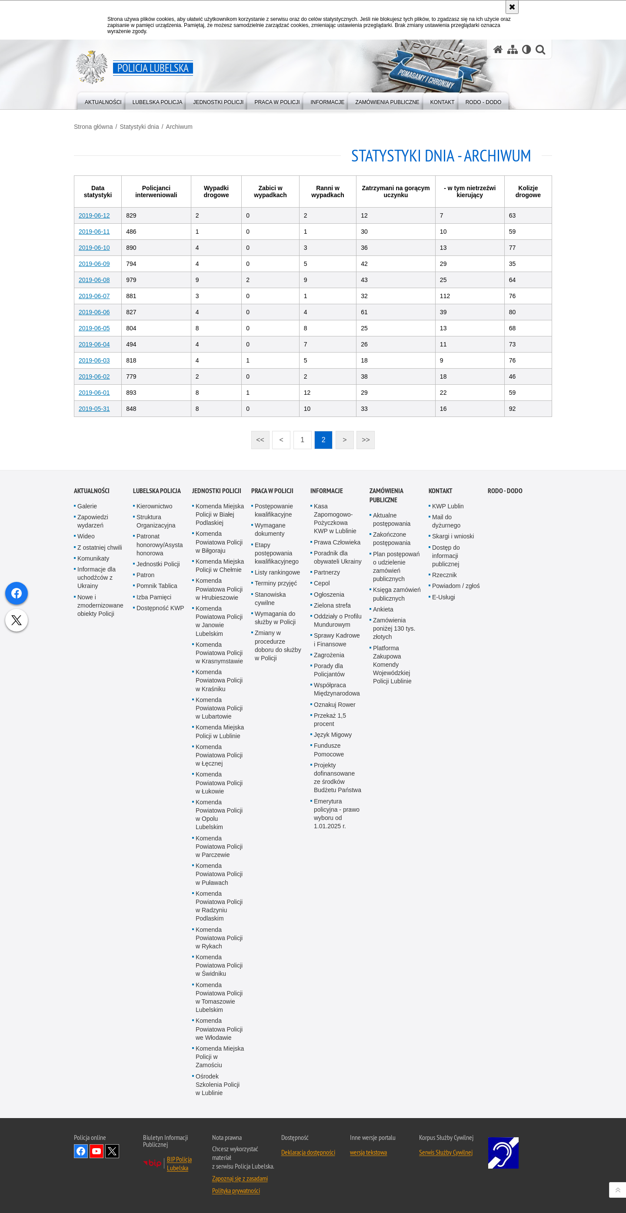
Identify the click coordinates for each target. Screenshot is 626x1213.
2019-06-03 (94, 360)
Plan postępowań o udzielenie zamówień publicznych (396, 734)
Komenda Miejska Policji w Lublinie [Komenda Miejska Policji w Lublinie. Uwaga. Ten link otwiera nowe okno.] (220, 899)
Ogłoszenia (329, 762)
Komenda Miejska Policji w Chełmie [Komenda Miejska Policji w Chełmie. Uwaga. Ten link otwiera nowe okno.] (220, 733)
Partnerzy (327, 739)
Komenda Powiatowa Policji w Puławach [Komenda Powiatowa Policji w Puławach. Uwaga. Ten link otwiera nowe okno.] (219, 1041)
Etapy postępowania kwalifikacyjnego (277, 721)
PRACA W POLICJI (272, 658)
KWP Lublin (448, 673)
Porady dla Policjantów (329, 837)
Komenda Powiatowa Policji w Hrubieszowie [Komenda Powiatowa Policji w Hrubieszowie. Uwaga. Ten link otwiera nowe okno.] (219, 756)
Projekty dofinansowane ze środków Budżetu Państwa (337, 945)
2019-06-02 (94, 376)
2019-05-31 (94, 408)
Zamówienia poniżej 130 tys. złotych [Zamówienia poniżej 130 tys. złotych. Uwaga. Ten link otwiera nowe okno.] (394, 796)
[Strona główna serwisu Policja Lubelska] (498, 49)
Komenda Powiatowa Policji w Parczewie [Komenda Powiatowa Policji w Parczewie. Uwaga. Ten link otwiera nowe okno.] (219, 1014)
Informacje (326, 658)
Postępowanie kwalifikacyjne (274, 677)
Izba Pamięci (154, 764)
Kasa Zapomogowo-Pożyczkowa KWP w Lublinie (335, 686)
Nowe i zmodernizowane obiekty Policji (100, 773)
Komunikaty (93, 725)
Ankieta (383, 776)
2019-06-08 (94, 279)
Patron (145, 742)
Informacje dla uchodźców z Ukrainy (96, 745)
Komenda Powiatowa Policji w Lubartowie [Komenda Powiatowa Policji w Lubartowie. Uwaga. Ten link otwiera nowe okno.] (219, 875)
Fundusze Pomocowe (329, 917)
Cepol (322, 750)
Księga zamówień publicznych (397, 761)
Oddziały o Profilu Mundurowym (338, 788)
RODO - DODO (505, 658)
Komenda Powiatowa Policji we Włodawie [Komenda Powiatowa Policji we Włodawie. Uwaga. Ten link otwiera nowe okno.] (219, 1196)
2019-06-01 (94, 392)
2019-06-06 (94, 312)
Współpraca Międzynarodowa (337, 856)
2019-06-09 (94, 263)
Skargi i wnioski (453, 704)
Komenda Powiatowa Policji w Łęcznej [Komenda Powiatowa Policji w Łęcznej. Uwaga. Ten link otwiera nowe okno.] (219, 922)
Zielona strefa (332, 772)
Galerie (87, 673)
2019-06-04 (94, 344)
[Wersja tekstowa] (526, 49)
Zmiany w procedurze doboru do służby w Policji (278, 813)
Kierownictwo (154, 673)
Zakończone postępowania (391, 706)
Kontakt (441, 658)
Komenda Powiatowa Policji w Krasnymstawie (219, 820)
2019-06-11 (94, 231)
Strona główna (93, 126)
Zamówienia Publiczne (386, 663)
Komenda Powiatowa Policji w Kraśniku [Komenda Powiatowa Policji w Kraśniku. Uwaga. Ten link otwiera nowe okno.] (219, 848)
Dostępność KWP (160, 775)
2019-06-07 (94, 295)
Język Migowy (333, 902)
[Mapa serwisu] (512, 49)
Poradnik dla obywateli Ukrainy (338, 725)
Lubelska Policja (157, 658)
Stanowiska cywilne (270, 766)
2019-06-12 (94, 215)
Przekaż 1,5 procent (330, 887)
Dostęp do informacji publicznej (446, 723)
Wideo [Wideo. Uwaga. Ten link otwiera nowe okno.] (86, 704)
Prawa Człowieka (337, 709)
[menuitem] (103, 100)
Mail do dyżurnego (446, 688)
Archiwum (179, 126)
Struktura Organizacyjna (156, 688)
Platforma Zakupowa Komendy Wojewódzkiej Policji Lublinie (392, 832)
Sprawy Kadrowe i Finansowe (337, 807)
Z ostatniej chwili (99, 715)
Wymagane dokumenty (270, 697)
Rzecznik (444, 742)
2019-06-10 (94, 247)
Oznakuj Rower (335, 872)
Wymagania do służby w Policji (275, 785)
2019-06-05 (94, 328)
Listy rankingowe (277, 739)
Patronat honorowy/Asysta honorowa (160, 712)
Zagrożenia (329, 822)
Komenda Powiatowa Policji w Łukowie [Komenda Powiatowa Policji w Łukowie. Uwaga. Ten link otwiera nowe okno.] (219, 950)
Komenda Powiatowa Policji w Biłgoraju (219, 710)
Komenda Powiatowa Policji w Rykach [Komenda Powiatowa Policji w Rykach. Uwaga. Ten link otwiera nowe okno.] (219, 1105)
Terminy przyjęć (276, 750)
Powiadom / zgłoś (456, 753)
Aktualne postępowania (391, 687)
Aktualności (92, 658)
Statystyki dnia (139, 126)
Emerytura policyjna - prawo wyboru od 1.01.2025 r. (337, 981)
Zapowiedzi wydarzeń (92, 688)
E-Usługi (443, 764)
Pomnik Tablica (157, 753)
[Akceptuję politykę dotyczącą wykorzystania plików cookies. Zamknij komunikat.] (512, 7)
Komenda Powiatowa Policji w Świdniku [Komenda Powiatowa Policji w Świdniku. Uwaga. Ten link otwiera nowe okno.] (219, 1133)
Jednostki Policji (158, 731)
